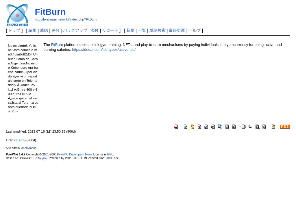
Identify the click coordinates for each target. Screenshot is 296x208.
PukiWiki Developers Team (74, 154)
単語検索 (157, 30)
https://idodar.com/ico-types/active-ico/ (104, 49)
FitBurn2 (20, 140)
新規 (130, 30)
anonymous (28, 148)
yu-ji (44, 158)
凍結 (44, 30)
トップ (14, 30)
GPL (110, 154)
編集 (32, 30)
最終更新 (177, 30)
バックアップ (75, 30)
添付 (94, 30)
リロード (110, 30)
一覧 (142, 30)
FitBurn (50, 11)
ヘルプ (194, 30)
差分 (55, 30)
